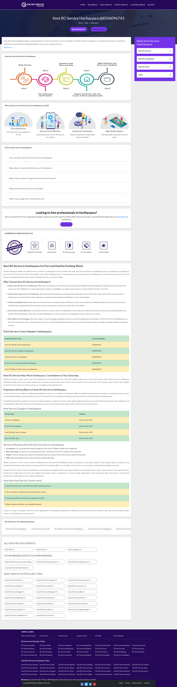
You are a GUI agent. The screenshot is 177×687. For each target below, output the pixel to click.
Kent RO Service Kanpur (48, 671)
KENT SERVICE (106, 5)
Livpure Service (82, 636)
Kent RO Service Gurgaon (29, 665)
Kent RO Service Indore (103, 671)
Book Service (99, 29)
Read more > (8, 47)
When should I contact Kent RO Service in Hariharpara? (30, 168)
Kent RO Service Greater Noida (29, 674)
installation (122, 217)
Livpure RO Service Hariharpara (16, 568)
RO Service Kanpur (46, 652)
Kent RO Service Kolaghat (14, 592)
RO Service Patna (82, 652)
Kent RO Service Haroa (77, 586)
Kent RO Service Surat (102, 668)
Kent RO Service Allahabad (85, 674)
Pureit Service (62, 636)
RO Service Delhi (45, 645)
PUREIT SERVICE (121, 5)
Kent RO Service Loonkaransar (80, 580)
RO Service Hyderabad (103, 645)
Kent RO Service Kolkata (29, 668)
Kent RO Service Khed (45, 604)
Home (81, 23)
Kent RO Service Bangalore (85, 665)
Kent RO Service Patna (84, 671)
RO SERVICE (93, 5)
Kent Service (42, 549)
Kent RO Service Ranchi (140, 671)
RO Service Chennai (138, 645)
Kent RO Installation (154, 59)
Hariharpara (95, 23)
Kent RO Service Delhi (47, 665)
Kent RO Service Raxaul (14, 580)
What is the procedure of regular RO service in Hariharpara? (32, 178)
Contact (147, 683)
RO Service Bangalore (84, 645)
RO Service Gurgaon (28, 645)
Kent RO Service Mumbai (66, 665)
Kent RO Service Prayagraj (103, 674)
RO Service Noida (45, 649)
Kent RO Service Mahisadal (15, 598)
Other (154, 75)
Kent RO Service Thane (66, 671)
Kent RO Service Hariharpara (79, 562)
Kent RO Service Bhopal (122, 671)
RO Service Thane (64, 652)
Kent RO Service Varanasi (66, 674)
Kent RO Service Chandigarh (122, 674)
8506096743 (78, 29)
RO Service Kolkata (27, 649)
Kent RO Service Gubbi (45, 615)
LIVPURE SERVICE (138, 5)
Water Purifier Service (28, 636)
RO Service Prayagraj (102, 655)
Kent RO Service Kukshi (77, 598)
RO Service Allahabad (84, 655)
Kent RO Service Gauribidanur (16, 615)
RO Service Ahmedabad (122, 645)
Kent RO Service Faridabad (85, 668)
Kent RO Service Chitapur (14, 604)
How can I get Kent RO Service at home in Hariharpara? (30, 158)
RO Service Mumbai (64, 645)
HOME (82, 5)
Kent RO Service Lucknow (29, 671)
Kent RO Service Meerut (48, 674)
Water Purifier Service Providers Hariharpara (19, 562)
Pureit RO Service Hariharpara (48, 562)
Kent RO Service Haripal (46, 598)
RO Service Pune (119, 649)
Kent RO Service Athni (45, 586)
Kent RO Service (154, 51)
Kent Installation (75, 549)
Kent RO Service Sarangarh (47, 580)
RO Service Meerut (46, 655)
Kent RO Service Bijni (76, 592)
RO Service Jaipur (138, 649)
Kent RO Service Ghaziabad (66, 668)
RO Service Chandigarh (121, 655)
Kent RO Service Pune (121, 668)
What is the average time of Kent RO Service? (27, 199)
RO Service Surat (101, 649)
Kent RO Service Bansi (45, 609)
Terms (127, 683)
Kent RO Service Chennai (140, 665)
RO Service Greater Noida (29, 655)
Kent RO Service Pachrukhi (78, 604)
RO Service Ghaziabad (65, 649)
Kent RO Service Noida (47, 668)
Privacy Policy (137, 683)
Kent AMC (9, 549)
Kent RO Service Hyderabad (103, 665)
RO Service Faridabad (84, 649)
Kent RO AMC (154, 67)
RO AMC (151, 5)
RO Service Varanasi (65, 655)
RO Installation (119, 636)
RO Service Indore (101, 652)
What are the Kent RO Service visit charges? (26, 188)
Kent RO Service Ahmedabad (122, 665)
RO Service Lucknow (28, 652)
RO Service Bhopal (120, 652)
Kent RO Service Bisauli (14, 586)
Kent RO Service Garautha (15, 609)
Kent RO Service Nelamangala (79, 609)
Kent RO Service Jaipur (140, 668)
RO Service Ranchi (138, 652)
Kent (86, 23)
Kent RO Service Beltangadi (47, 592)
